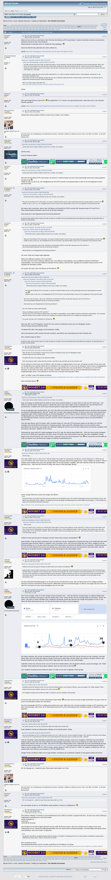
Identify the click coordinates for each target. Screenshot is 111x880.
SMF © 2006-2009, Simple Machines (62, 876)
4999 (35, 25)
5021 (11, 26)
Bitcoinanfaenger (10, 56)
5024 (20, 26)
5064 (56, 28)
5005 (54, 25)
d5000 (6, 392)
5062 (49, 28)
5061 (46, 28)
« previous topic (103, 24)
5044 (85, 26)
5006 (57, 25)
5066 (62, 28)
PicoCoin (7, 35)
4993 (15, 25)
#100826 (104, 167)
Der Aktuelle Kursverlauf (56, 21)
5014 (83, 25)
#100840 (104, 811)
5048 (4, 28)
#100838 (104, 764)
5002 (44, 25)
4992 (12, 25)
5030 (40, 26)
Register (28, 16)
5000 (38, 25)
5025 (24, 26)
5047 (95, 26)
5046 (92, 26)
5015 (86, 25)
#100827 (104, 189)
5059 (40, 28)
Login (22, 16)
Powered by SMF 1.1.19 (45, 876)
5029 (36, 26)
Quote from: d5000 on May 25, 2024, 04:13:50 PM (34, 684)
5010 (70, 25)
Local (15, 21)
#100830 (104, 347)
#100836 (104, 681)
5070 (75, 28)
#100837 (104, 720)
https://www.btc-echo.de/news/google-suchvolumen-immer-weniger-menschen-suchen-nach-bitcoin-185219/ (55, 505)
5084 (27, 29)
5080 (14, 29)
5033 (49, 26)
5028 (33, 26)
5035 (56, 26)
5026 (27, 26)
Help (13, 16)
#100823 (104, 94)
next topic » (105, 26)
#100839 (104, 794)
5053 (20, 28)
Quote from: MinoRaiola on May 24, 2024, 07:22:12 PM (36, 520)
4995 (22, 25)
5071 (78, 28)
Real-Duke (7, 140)
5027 (30, 26)
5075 (91, 28)
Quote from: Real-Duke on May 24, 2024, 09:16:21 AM (35, 453)
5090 (46, 29)
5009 (67, 25)
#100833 (104, 516)
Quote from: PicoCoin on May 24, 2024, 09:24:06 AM (35, 192)
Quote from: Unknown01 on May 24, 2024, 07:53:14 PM (36, 564)
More (33, 16)
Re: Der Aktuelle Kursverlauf (34, 35)
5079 (11, 29)
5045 (89, 26)
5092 (53, 29)
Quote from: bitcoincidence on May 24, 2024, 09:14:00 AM (37, 144)
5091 (49, 29)
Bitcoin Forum (7, 21)
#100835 (104, 591)
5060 (43, 28)
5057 (33, 28)
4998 (32, 25)
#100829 (104, 274)
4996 (25, 25)
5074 (88, 28)
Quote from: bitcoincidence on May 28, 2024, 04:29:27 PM (37, 797)
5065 (59, 28)
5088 (40, 29)
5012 (77, 25)
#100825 (104, 141)
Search (18, 16)
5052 (17, 28)
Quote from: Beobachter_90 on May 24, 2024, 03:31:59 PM (37, 350)
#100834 (104, 560)
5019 (4, 26)
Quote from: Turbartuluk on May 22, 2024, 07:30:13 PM (36, 60)
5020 (7, 26)
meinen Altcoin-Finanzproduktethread (78, 416)
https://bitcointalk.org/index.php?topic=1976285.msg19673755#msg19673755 (43, 84)
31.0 (25, 14)
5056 (30, 28)
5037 (62, 26)
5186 (57, 29)
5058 (36, 28)
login (20, 11)
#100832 (104, 450)
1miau (32, 394)
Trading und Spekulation (39, 21)
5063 (53, 28)
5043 (82, 26)
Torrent (28, 14)
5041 (75, 26)
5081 (17, 29)
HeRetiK (7, 560)
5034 (53, 26)
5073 (85, 28)
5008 (64, 25)
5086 (33, 29)
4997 (28, 25)
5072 (81, 28)
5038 (65, 26)
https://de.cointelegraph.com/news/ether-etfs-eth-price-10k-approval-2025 (49, 51)
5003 (48, 25)
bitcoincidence (9, 110)
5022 (14, 26)
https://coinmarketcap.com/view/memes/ (53, 745)
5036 (59, 26)
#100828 (104, 224)
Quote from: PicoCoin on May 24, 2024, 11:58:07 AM (35, 277)
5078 (7, 29)
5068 (69, 28)
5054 (24, 28)
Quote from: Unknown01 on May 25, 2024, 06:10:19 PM (36, 733)
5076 (94, 28)
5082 (20, 29)
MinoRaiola (8, 346)
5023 (17, 26)
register (26, 11)
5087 (36, 29)
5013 (80, 25)
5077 (4, 29)
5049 (7, 28)
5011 (73, 25)
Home (8, 16)
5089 (43, 29)
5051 (14, 28)
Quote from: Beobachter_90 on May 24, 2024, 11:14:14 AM (37, 227)
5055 (27, 28)
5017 (93, 25)
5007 (60, 25)
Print (105, 29)
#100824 (104, 111)
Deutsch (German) (24, 21)
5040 (72, 26)
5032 (46, 26)
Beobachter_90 (9, 188)
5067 (65, 28)
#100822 (104, 56)
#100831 (104, 393)
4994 (19, 25)
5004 (51, 25)
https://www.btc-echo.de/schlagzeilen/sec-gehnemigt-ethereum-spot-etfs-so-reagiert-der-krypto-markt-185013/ (61, 106)
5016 (89, 25)
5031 (43, 26)
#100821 (104, 36)
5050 (11, 28)
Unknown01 (8, 516)
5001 (41, 25)
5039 (69, 26)
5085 (30, 29)
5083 (24, 29)
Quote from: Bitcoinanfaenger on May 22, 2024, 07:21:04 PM (38, 62)
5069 (72, 28)
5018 (96, 25)
